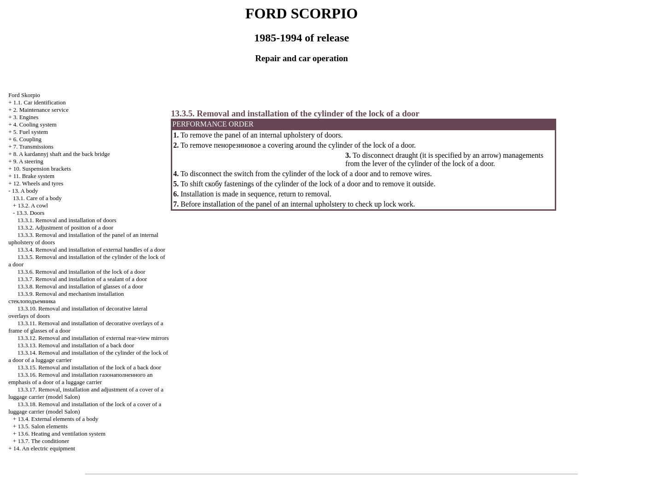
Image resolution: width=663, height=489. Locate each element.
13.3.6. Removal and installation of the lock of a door (81, 271)
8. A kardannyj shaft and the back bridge (61, 153)
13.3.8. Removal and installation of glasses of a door (80, 286)
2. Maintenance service (41, 109)
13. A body (25, 190)
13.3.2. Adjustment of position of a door (65, 227)
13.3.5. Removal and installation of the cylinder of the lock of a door (295, 113)
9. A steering (28, 161)
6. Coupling (27, 139)
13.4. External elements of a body (57, 418)
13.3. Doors (30, 212)
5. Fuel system (30, 131)
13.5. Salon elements (42, 426)
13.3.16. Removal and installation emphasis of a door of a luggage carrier (80, 378)
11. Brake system (33, 176)
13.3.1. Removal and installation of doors (66, 220)
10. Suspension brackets (42, 168)
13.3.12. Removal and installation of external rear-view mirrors (93, 337)
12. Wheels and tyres (38, 183)
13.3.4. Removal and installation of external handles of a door (91, 249)
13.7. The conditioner (43, 440)
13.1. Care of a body (37, 198)
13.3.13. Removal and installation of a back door (75, 345)
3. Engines (26, 117)
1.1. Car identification (39, 102)
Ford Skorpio (24, 95)
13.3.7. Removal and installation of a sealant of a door (82, 279)
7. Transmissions (33, 146)
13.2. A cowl (32, 205)
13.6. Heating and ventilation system (61, 433)
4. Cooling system (35, 124)
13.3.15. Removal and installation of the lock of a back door (89, 367)
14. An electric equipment (44, 448)
